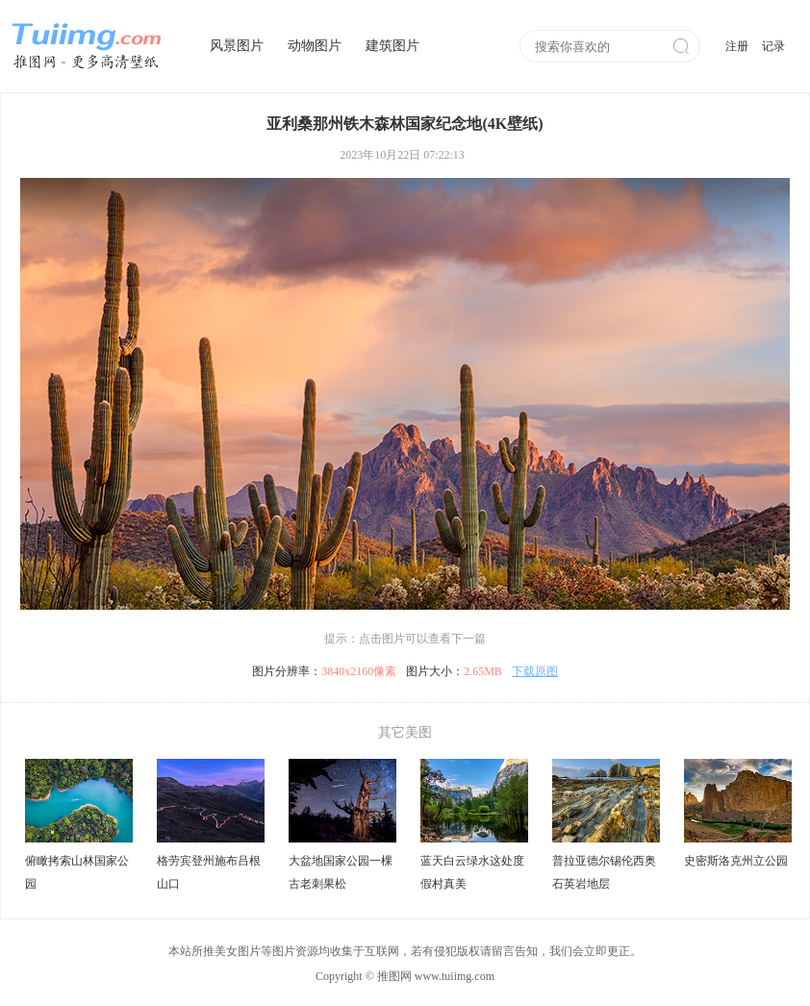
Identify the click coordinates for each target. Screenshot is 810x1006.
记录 (773, 46)
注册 (736, 46)
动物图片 (315, 45)
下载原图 (535, 671)
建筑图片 (392, 45)
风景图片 (237, 45)
